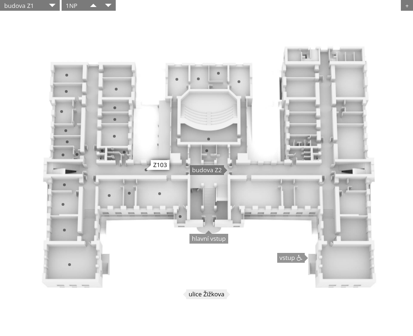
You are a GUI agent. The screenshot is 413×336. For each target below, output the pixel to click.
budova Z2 (207, 170)
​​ (93, 5)
